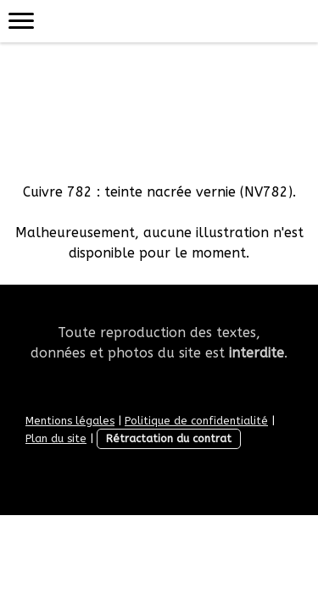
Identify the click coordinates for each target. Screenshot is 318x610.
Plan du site (55, 438)
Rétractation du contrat (169, 438)
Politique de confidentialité (196, 420)
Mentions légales (69, 420)
